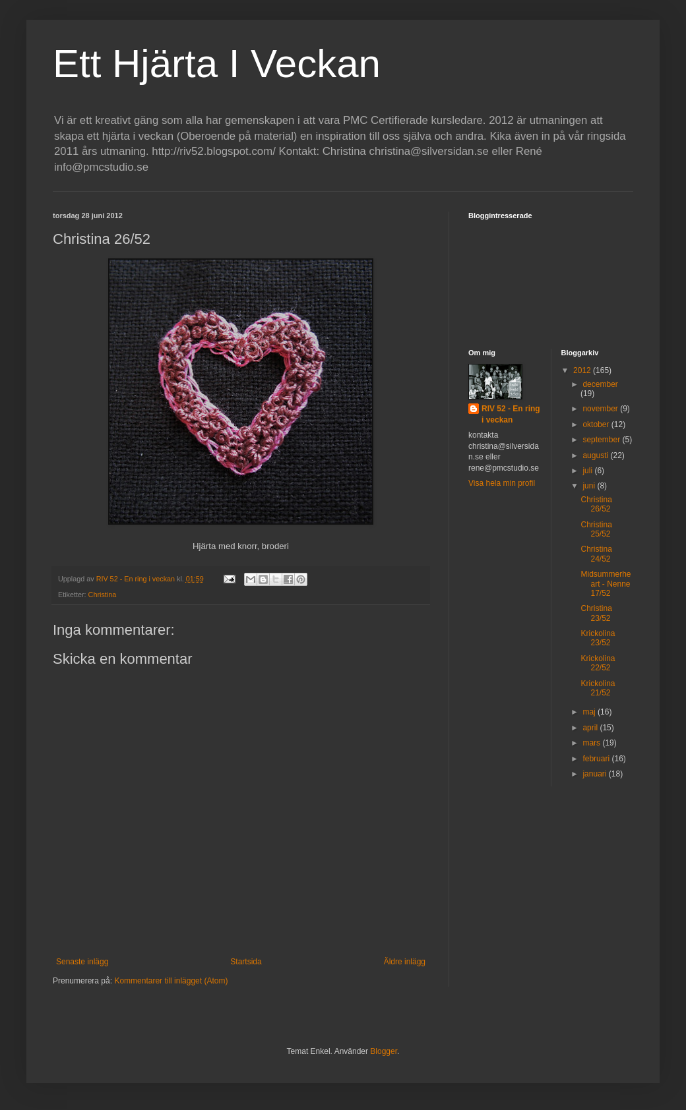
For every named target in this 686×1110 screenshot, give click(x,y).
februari (596, 758)
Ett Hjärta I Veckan (217, 64)
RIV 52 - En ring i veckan (511, 414)
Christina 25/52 (595, 529)
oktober (596, 424)
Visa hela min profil (501, 483)
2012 (583, 370)
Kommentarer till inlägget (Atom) (171, 980)
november (601, 408)
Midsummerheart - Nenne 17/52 (605, 584)
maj (590, 711)
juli (588, 470)
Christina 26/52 (595, 504)
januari (595, 773)
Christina (102, 595)
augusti (596, 455)
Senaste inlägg (82, 961)
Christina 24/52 (595, 553)
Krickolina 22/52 (597, 663)
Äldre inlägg (404, 961)
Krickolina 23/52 (597, 638)
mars (592, 742)
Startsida (245, 961)
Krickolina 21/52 (597, 688)
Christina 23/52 (595, 613)
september (602, 439)
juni (589, 485)
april (591, 727)
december (599, 384)
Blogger (383, 1051)
